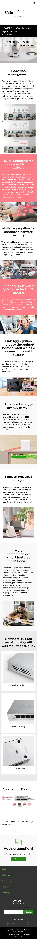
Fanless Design (18, 685)
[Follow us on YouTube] (13, 924)
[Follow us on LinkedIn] (18, 924)
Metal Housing (18, 727)
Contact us (18, 859)
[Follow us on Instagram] (28, 924)
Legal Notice (9, 934)
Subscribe (28, 912)
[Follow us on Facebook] (8, 924)
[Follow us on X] (23, 924)
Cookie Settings (18, 936)
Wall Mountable (18, 768)
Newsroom (6, 881)
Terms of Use (18, 934)
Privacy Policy (28, 934)
